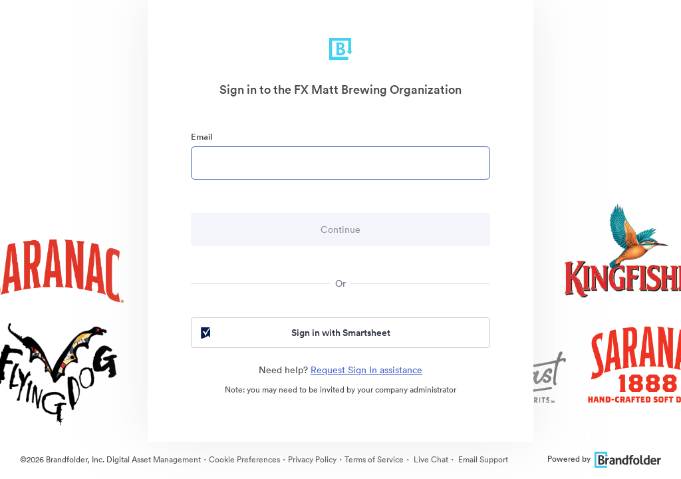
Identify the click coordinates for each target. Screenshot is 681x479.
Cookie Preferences (244, 459)
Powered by (604, 458)
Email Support (482, 459)
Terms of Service (374, 459)
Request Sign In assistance (366, 370)
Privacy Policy (312, 459)
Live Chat (430, 459)
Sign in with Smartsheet (294, 332)
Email (201, 136)
